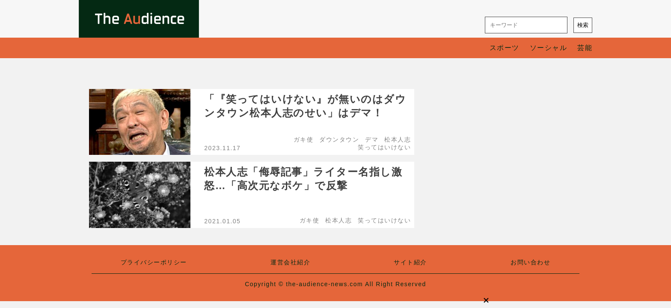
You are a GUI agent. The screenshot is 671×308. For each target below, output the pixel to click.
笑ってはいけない (384, 147)
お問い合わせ (530, 262)
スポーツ (505, 47)
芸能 (584, 47)
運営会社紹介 (290, 262)
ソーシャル (548, 47)
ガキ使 (304, 139)
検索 (582, 25)
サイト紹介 (410, 262)
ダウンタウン (339, 139)
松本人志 (397, 139)
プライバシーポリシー (154, 262)
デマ (371, 139)
